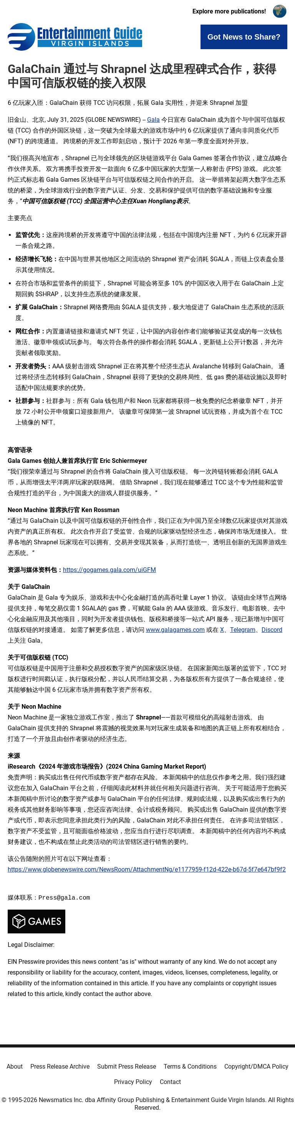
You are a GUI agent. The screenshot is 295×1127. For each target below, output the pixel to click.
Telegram (242, 629)
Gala (153, 119)
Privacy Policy (133, 1082)
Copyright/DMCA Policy (256, 1066)
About (15, 1066)
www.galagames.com (175, 629)
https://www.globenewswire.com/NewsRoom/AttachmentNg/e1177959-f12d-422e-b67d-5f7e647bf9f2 (147, 869)
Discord (272, 629)
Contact (170, 1082)
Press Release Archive (59, 1066)
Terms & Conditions (190, 1066)
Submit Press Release (126, 1066)
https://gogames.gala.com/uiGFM (109, 569)
